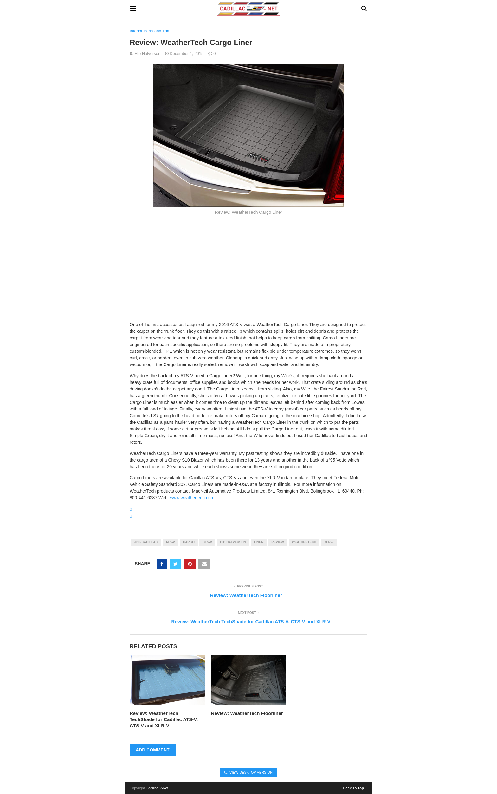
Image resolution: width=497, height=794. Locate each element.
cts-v (207, 542)
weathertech (304, 542)
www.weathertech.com (192, 497)
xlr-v (329, 542)
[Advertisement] (248, 267)
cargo (189, 542)
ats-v (170, 542)
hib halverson (233, 542)
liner (258, 542)
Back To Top (355, 787)
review (277, 542)
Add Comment (153, 749)
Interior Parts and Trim (150, 31)
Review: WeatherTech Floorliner (247, 713)
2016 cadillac (146, 542)
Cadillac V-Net (157, 788)
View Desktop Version (248, 772)
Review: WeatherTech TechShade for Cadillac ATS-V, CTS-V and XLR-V (164, 719)
